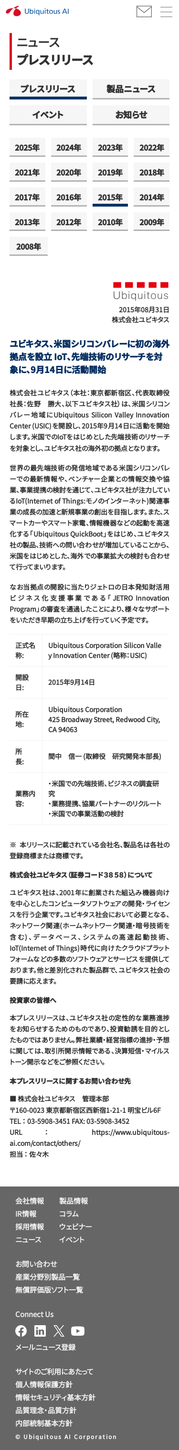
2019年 (110, 172)
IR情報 (25, 1213)
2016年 (68, 197)
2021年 (27, 172)
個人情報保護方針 (44, 1384)
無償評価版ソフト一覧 (49, 1290)
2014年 (151, 197)
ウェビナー (75, 1226)
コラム (69, 1213)
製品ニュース (131, 88)
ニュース (28, 1239)
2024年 (68, 147)
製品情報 (73, 1201)
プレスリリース (48, 88)
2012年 (68, 222)
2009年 (151, 222)
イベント (47, 114)
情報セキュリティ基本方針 (55, 1397)
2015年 (110, 197)
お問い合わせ (36, 1264)
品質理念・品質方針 (45, 1410)
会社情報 (29, 1201)
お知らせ (131, 114)
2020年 (68, 172)
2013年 (27, 222)
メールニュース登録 (45, 1347)
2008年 (28, 246)
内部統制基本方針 (44, 1423)
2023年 (110, 147)
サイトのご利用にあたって (54, 1371)
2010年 (110, 222)
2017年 (27, 197)
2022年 (151, 147)
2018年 (151, 172)
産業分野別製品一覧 (47, 1277)
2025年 (27, 147)
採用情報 (29, 1226)
